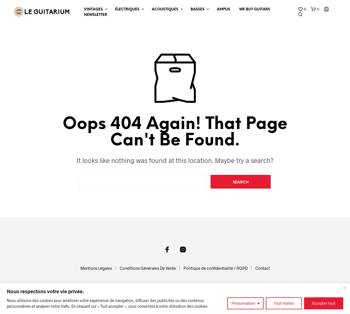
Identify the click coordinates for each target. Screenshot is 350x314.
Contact (262, 268)
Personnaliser (243, 303)
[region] (175, 298)
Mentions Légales (96, 268)
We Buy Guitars (254, 9)
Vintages (93, 9)
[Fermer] (344, 287)
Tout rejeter (284, 303)
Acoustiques (165, 9)
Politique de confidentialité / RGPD (215, 268)
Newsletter (95, 15)
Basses (198, 9)
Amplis (223, 9)
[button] (302, 9)
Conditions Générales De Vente (148, 268)
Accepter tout (323, 303)
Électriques (127, 9)
